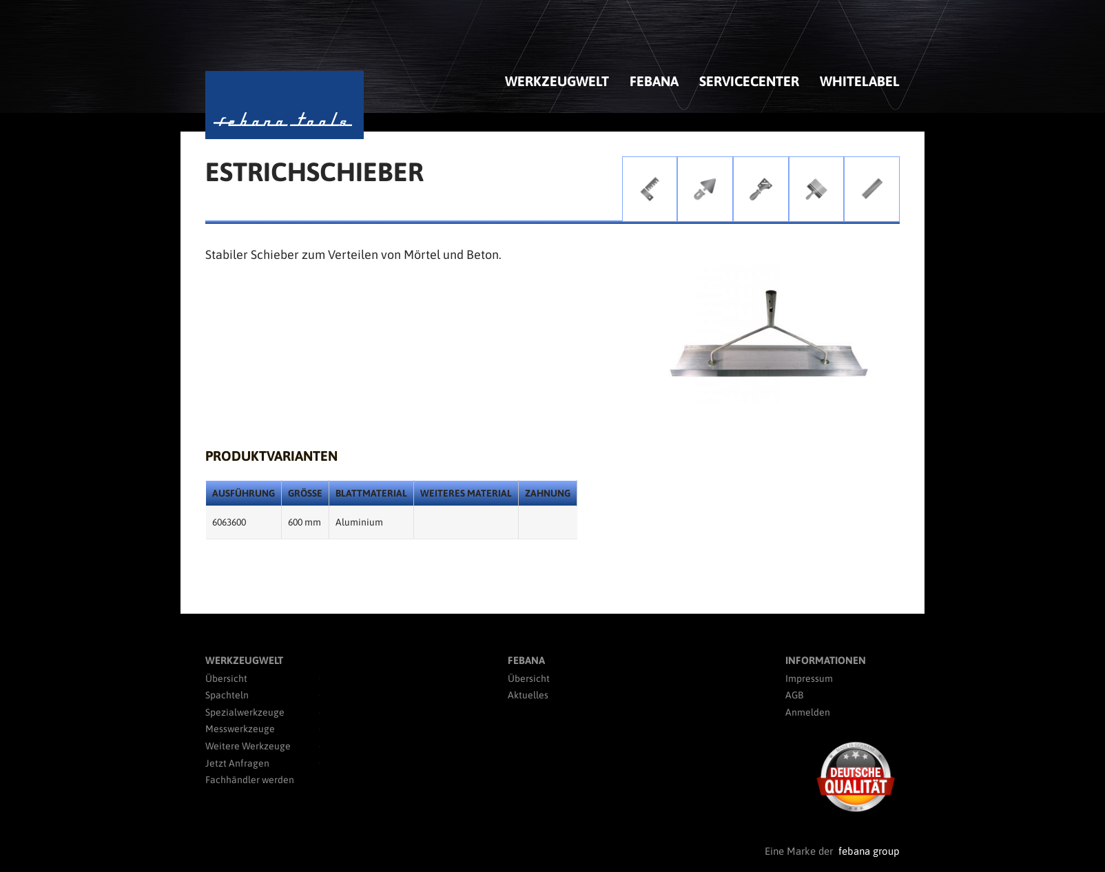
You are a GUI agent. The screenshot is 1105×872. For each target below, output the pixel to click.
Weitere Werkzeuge (248, 745)
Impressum (809, 678)
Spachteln (227, 694)
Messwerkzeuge (240, 728)
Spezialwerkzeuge (245, 712)
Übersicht (226, 678)
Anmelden (807, 712)
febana (654, 81)
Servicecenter (749, 81)
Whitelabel (860, 81)
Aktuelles (528, 694)
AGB (794, 694)
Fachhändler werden (249, 779)
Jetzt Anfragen (237, 763)
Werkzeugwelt (557, 81)
